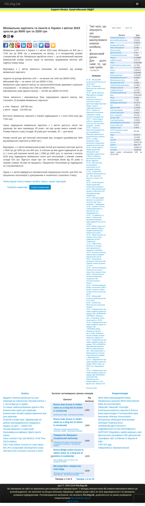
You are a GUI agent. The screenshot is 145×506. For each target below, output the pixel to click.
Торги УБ (128, 28)
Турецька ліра (115, 128)
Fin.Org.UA (12, 4)
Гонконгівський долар (118, 55)
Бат (111, 105)
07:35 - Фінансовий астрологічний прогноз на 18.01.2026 (96, 82)
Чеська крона (115, 50)
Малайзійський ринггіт (118, 78)
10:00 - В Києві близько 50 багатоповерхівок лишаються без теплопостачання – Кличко (95, 278)
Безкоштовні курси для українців (19, 410)
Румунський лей (116, 125)
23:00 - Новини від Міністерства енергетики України (95, 88)
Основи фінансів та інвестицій (18, 429)
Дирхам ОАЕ (115, 108)
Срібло (113, 145)
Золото (113, 142)
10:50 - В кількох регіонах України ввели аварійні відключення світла (96, 254)
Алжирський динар (117, 38)
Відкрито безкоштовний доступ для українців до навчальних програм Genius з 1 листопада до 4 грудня (24, 401)
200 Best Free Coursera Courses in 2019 (23, 451)
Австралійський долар (118, 40)
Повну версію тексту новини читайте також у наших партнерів (34, 181)
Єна (111, 68)
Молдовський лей (117, 83)
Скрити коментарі (40, 187)
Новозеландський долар (119, 85)
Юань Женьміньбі (117, 48)
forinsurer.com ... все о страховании (34, 41)
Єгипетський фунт (117, 113)
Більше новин (91, 388)
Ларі (112, 137)
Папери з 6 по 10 (85, 479)
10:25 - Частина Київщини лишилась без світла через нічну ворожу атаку (96, 270)
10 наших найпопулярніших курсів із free (23, 407)
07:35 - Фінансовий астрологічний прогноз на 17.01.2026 (96, 298)
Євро (112, 135)
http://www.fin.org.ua (81, 498)
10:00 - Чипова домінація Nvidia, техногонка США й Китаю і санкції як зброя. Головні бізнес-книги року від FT (96, 289)
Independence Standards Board (113, 447)
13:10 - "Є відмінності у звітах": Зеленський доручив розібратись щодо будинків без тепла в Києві (95, 219)
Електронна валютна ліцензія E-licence (118, 410)
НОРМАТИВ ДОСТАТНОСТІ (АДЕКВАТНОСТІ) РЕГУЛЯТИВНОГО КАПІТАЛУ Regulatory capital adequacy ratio (120, 429)
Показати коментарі (17, 187)
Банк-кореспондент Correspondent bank (118, 413)
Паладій (113, 150)
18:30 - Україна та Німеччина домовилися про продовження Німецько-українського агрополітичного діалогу (95, 132)
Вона (112, 73)
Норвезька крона (116, 88)
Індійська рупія (116, 60)
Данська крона (115, 53)
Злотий (113, 140)
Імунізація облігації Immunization (114, 416)
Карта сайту (72, 501)
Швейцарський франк (118, 103)
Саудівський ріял (116, 90)
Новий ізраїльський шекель (120, 65)
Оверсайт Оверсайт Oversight (113, 407)
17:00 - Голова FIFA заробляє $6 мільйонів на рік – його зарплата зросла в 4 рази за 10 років (96, 176)
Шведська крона (116, 100)
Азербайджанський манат (120, 123)
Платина (113, 147)
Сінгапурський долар (118, 93)
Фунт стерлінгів (116, 115)
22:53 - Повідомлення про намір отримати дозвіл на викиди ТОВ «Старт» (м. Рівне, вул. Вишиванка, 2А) (96, 364)
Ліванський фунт (116, 75)
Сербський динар (117, 120)
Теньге (112, 70)
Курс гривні (116, 28)
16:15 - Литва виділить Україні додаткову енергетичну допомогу (95, 184)
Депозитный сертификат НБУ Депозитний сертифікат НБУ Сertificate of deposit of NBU (119, 438)
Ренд (112, 98)
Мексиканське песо (117, 80)
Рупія (112, 63)
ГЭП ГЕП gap (105, 444)
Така (112, 43)
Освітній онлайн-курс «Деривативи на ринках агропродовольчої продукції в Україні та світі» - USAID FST (22, 422)
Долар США (114, 118)
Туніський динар (116, 110)
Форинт (113, 58)
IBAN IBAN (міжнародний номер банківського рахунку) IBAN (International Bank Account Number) (118, 401)
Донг (112, 95)
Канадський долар (117, 45)
